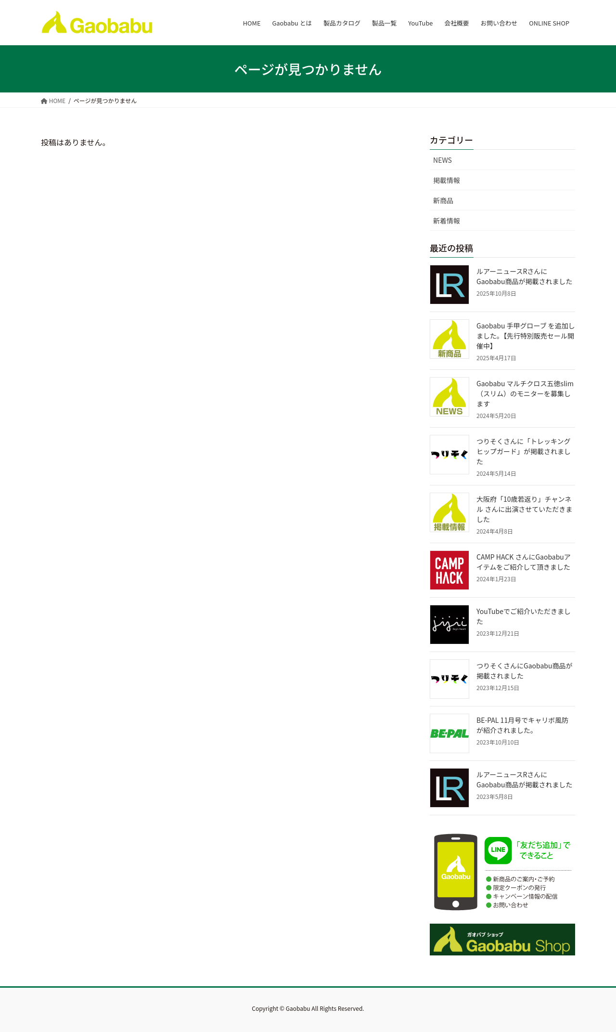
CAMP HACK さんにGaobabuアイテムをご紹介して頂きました (523, 562)
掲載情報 (446, 180)
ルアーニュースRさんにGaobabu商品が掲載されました (524, 276)
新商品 (443, 200)
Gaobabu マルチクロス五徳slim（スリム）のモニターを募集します (525, 393)
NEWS (442, 160)
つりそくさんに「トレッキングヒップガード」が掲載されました (523, 451)
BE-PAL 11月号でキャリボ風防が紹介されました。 (522, 725)
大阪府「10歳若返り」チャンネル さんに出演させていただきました (524, 509)
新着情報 (446, 220)
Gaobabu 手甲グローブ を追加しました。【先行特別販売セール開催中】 (525, 336)
